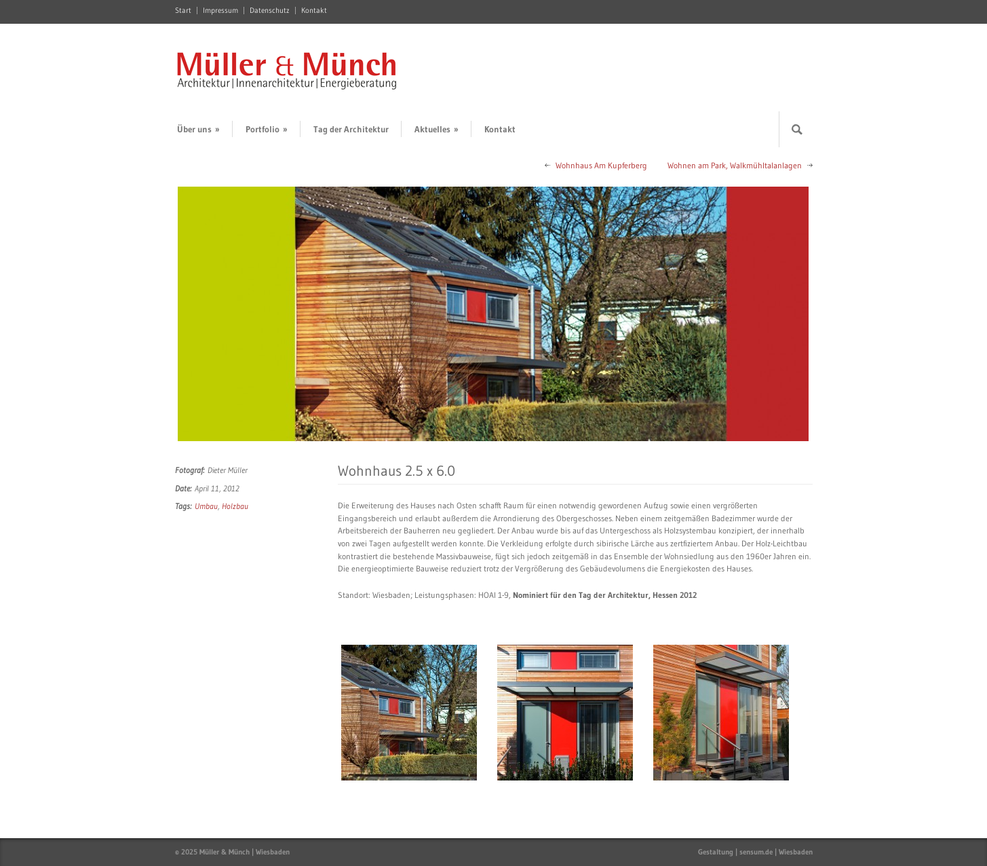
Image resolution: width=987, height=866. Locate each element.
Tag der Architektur (351, 129)
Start (183, 10)
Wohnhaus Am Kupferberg (601, 165)
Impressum (220, 10)
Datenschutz (270, 10)
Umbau (206, 506)
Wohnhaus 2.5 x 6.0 (396, 471)
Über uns (198, 129)
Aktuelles (436, 129)
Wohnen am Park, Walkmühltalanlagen (734, 165)
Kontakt (314, 10)
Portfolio (267, 129)
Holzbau (235, 506)
